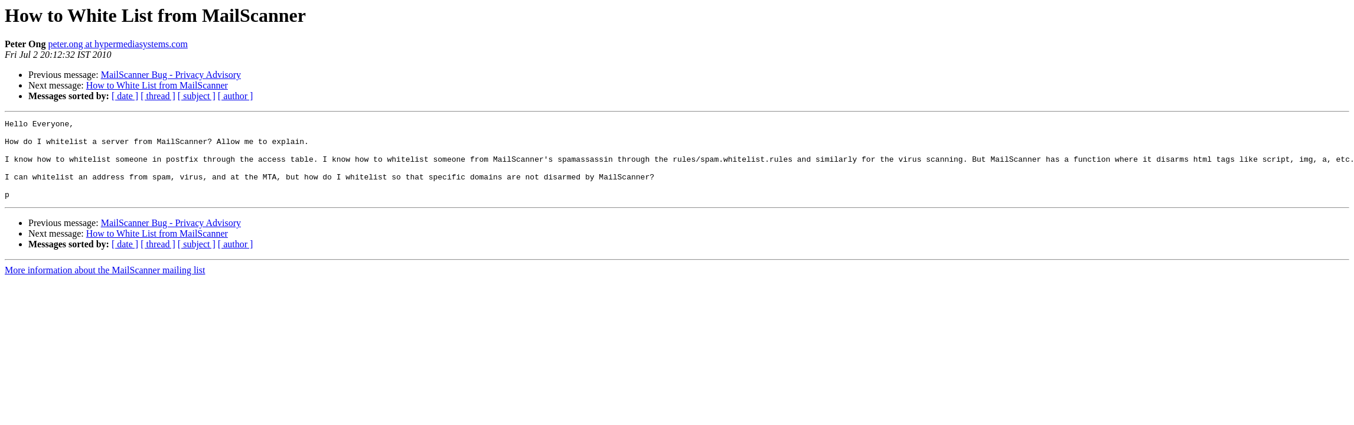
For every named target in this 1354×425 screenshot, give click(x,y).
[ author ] (235, 96)
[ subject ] (197, 96)
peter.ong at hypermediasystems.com (117, 44)
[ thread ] (158, 96)
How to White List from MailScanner (157, 85)
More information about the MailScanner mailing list (105, 286)
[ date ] (125, 96)
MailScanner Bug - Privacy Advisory (171, 75)
